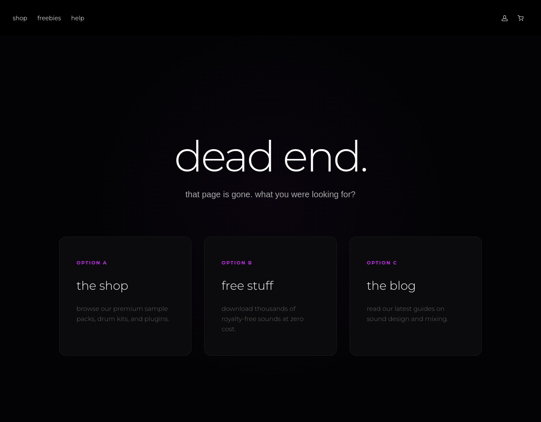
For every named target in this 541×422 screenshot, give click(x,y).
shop (20, 18)
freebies (49, 18)
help (77, 18)
